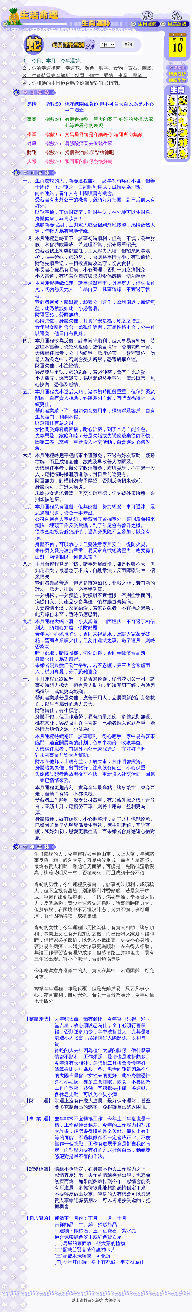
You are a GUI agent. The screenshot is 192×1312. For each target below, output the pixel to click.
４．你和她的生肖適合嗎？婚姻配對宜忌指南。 (72, 83)
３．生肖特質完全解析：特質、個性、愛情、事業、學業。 (84, 75)
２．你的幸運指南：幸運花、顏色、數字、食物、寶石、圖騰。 (89, 68)
